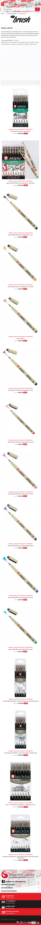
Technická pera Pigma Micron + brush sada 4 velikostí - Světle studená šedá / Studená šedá (20, 857)
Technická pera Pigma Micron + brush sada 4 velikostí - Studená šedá (20, 753)
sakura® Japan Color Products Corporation (21, 129)
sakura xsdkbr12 (20, 338)
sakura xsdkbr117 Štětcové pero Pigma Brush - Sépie (20, 390)
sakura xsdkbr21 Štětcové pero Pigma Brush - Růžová (20, 494)
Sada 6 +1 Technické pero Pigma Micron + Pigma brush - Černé (20, 804)
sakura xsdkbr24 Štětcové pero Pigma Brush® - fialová (20, 545)
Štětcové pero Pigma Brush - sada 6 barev (20, 131)
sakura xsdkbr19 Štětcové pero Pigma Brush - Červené (20, 442)
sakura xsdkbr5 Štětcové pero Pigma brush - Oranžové (20, 286)
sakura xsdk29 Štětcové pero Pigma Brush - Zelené (21, 649)
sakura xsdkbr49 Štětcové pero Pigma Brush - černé (20, 235)
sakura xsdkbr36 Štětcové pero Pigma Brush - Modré (20, 597)
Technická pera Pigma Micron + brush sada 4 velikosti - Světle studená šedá (20, 701)
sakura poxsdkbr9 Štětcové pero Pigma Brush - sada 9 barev (20, 183)
